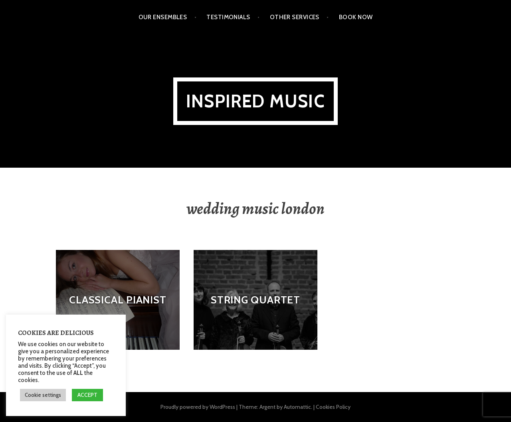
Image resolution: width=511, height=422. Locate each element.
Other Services (294, 17)
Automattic (297, 406)
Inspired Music (255, 101)
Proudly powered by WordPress (197, 406)
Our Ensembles (163, 17)
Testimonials (228, 17)
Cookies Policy (333, 406)
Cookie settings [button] (43, 395)
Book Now (356, 17)
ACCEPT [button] (87, 394)
